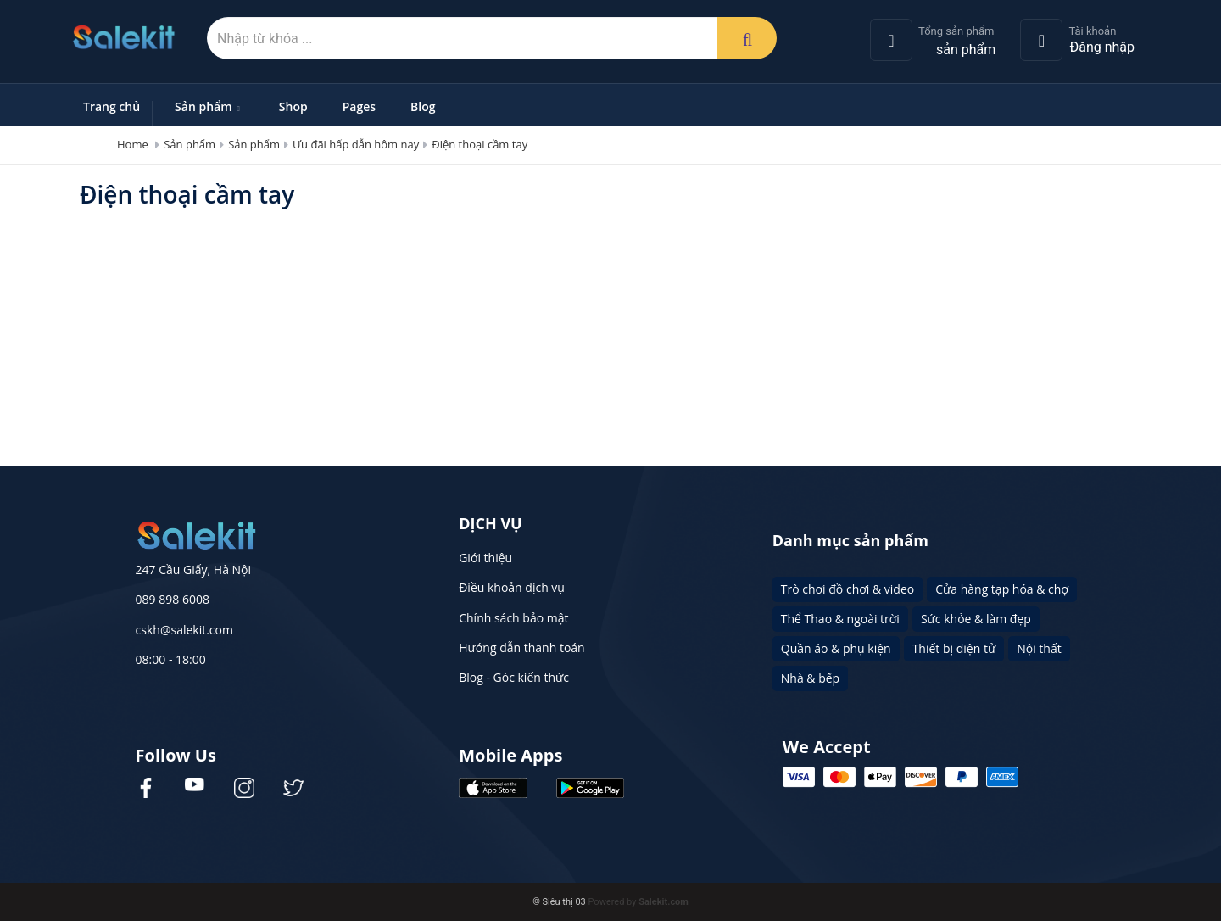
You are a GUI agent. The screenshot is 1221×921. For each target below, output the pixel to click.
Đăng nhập (1102, 47)
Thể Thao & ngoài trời (840, 619)
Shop (293, 106)
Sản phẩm (209, 106)
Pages (359, 106)
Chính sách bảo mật (513, 618)
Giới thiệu (485, 558)
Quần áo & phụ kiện (836, 648)
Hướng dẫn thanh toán (521, 647)
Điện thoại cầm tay (479, 144)
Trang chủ (111, 106)
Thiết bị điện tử (954, 648)
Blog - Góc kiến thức (514, 677)
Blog (422, 106)
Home (132, 144)
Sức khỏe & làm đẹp (976, 619)
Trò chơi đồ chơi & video (847, 589)
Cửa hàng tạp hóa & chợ (1001, 589)
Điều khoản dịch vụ (512, 587)
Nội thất (1039, 648)
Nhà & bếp (810, 678)
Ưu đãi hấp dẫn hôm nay (356, 144)
